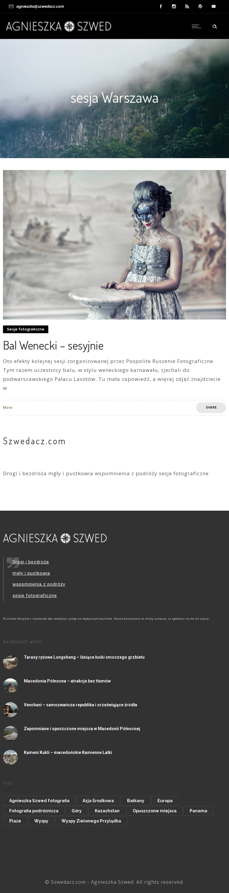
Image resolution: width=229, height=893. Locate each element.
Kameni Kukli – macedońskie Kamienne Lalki (68, 752)
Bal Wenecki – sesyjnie (53, 344)
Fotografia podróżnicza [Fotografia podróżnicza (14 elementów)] (33, 810)
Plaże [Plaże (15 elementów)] (15, 821)
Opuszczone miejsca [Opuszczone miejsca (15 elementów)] (155, 810)
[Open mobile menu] (198, 26)
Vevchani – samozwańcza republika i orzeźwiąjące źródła (80, 704)
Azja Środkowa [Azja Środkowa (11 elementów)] (98, 800)
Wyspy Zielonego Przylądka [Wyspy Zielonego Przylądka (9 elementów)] (91, 821)
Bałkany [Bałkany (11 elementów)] (135, 800)
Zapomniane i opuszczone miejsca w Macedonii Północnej (82, 728)
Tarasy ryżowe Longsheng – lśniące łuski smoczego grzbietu (84, 657)
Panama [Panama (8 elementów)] (198, 810)
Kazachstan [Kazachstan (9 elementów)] (107, 810)
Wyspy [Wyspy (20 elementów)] (41, 821)
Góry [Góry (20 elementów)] (77, 810)
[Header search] (215, 25)
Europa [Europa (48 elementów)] (165, 800)
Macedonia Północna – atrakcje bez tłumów (67, 681)
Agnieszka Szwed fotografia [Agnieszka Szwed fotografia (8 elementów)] (39, 800)
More (8, 407)
